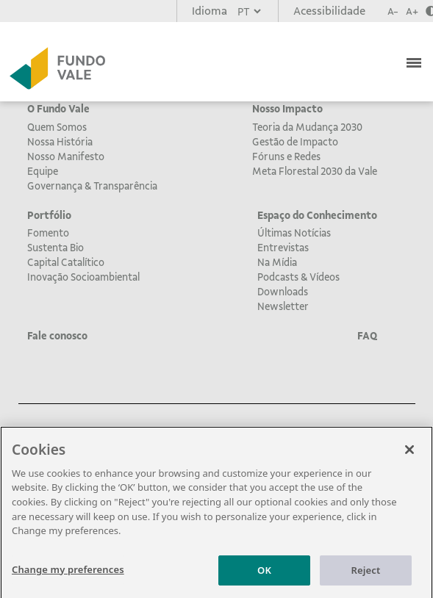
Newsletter (283, 306)
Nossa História (60, 142)
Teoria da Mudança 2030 (307, 127)
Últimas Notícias (294, 233)
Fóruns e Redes (286, 156)
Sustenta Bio (55, 247)
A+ (412, 11)
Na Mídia (277, 262)
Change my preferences (68, 573)
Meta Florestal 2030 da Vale (314, 171)
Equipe (42, 171)
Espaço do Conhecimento (317, 215)
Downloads (282, 292)
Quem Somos (57, 127)
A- (392, 11)
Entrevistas (283, 247)
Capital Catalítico (65, 262)
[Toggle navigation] (415, 61)
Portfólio (49, 215)
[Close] (409, 454)
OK (264, 574)
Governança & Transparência (92, 186)
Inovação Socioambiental (83, 277)
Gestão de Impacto (295, 142)
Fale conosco (57, 336)
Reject (366, 574)
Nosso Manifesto (65, 156)
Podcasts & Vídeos (298, 277)
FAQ (367, 336)
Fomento (48, 233)
